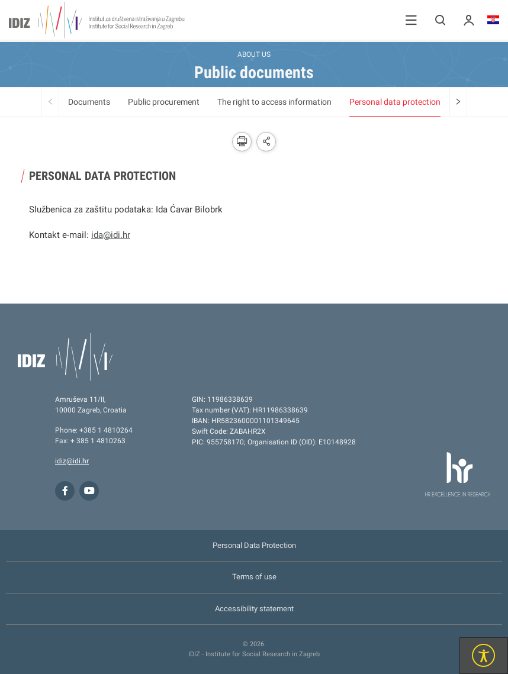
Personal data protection (395, 102)
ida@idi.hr (110, 235)
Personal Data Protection (254, 545)
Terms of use (254, 576)
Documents (89, 102)
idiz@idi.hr (72, 461)
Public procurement (164, 102)
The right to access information (274, 102)
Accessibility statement (254, 608)
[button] (411, 20)
